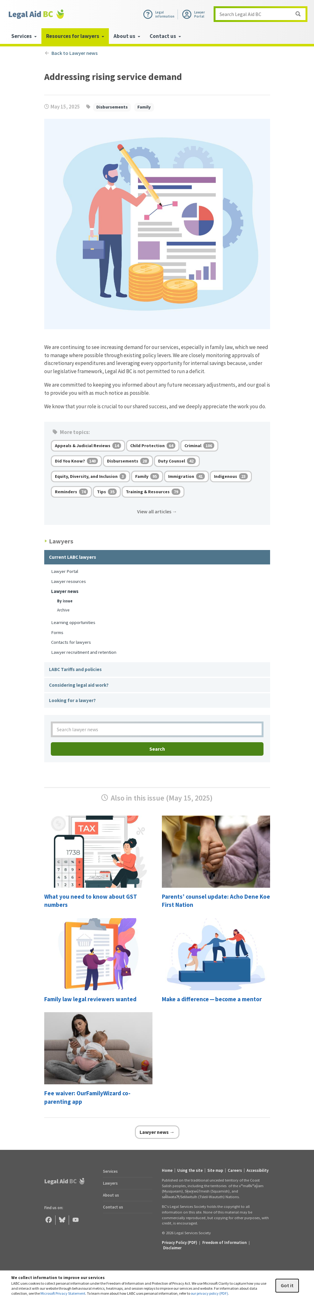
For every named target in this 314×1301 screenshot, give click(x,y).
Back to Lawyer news (71, 53)
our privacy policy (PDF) (209, 1293)
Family (144, 107)
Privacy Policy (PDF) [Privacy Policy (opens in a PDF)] (179, 1242)
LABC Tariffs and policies (75, 669)
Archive (63, 610)
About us (111, 1195)
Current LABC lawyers (72, 557)
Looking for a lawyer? (72, 700)
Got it (287, 1285)
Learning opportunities (73, 622)
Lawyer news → (157, 1132)
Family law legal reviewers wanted (90, 999)
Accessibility (258, 1170)
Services (110, 1171)
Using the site (190, 1170)
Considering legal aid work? (79, 685)
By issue (64, 601)
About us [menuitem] (127, 36)
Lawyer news (64, 591)
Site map (215, 1170)
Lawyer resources (68, 581)
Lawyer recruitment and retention (83, 652)
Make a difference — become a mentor (212, 999)
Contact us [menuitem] (165, 36)
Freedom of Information (224, 1242)
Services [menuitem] (24, 36)
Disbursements (112, 107)
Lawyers (110, 1183)
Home (167, 1170)
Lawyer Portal (64, 571)
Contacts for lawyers (71, 642)
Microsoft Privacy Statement (62, 1293)
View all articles (157, 511)
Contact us (113, 1206)
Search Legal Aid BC (240, 14)
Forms (57, 632)
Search (157, 749)
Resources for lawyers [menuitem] (75, 36)
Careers (235, 1170)
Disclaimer (172, 1247)
